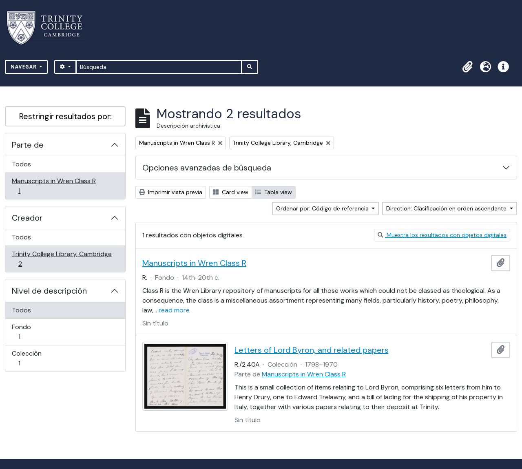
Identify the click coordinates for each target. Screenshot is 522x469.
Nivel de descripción (49, 290)
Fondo (30, 332)
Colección (30, 358)
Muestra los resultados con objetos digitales (442, 235)
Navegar (24, 66)
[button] (467, 67)
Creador (27, 217)
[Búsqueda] (159, 67)
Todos (21, 164)
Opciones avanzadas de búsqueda (206, 167)
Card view (230, 192)
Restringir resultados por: (65, 116)
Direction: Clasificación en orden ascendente (447, 208)
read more (174, 310)
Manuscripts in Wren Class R (53, 186)
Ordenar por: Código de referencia (323, 208)
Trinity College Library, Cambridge (61, 259)
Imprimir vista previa (170, 192)
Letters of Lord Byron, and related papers (311, 350)
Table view (273, 192)
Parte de (28, 144)
